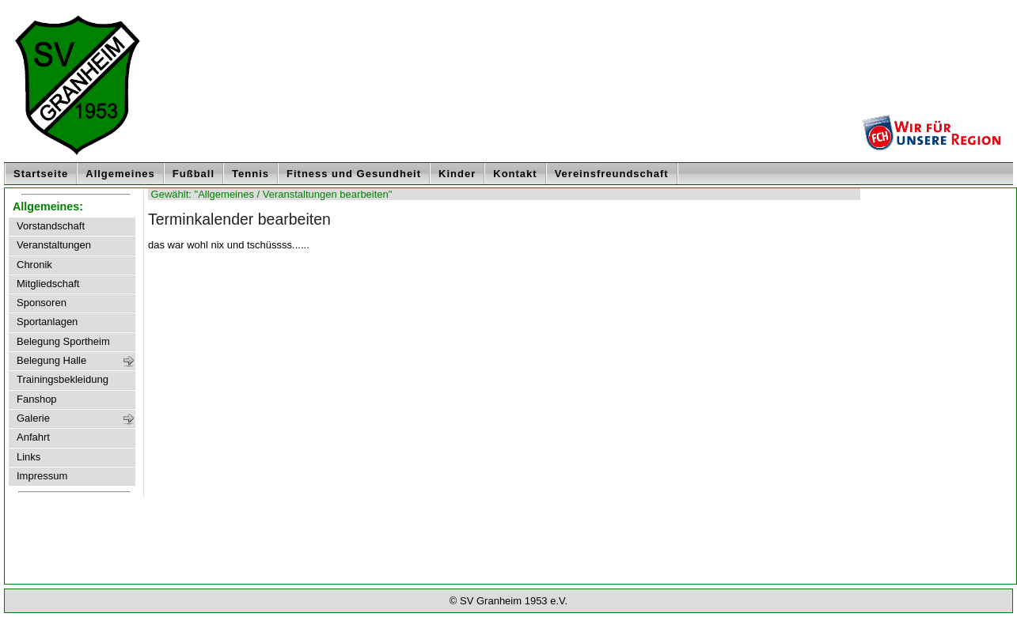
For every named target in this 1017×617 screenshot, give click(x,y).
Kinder (457, 174)
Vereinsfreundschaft (612, 174)
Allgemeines (120, 174)
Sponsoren (41, 302)
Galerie (33, 418)
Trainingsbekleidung (62, 379)
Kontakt (515, 174)
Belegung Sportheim (63, 341)
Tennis (250, 174)
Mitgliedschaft (48, 284)
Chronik (34, 265)
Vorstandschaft (51, 226)
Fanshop (37, 399)
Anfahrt (33, 437)
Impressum (42, 476)
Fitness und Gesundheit (354, 174)
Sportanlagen (47, 321)
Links (28, 457)
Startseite (40, 174)
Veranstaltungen (54, 245)
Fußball (193, 174)
